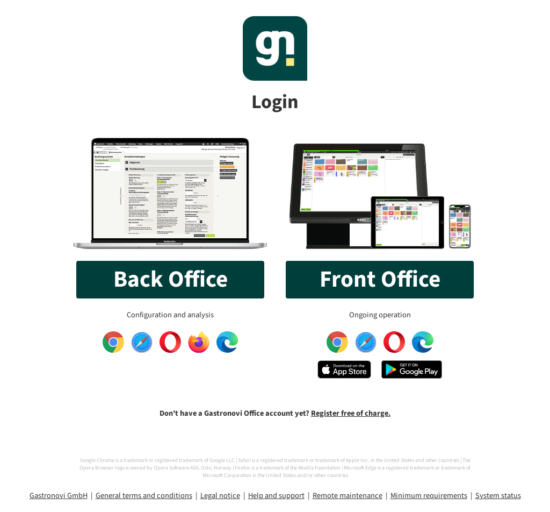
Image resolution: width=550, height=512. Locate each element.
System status (498, 495)
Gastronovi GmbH (59, 495)
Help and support (276, 495)
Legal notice (220, 495)
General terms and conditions (144, 495)
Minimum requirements (428, 495)
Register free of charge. (350, 413)
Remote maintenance (347, 495)
